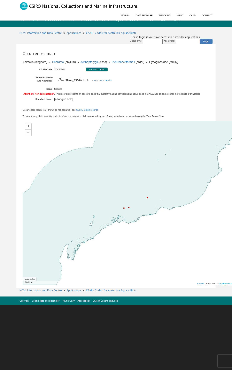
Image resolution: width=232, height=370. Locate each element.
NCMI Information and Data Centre (41, 33)
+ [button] (28, 126)
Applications (74, 33)
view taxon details (102, 80)
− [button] (28, 133)
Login (206, 41)
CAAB (193, 15)
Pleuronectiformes (123, 62)
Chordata (58, 62)
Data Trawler (144, 15)
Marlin (125, 15)
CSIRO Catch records (87, 110)
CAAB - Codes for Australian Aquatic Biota (111, 33)
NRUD (180, 15)
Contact (207, 15)
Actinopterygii (89, 62)
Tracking (165, 15)
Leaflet (200, 283)
